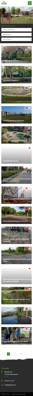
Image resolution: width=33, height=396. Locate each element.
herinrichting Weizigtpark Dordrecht (16, 221)
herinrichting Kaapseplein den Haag (16, 141)
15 (21, 354)
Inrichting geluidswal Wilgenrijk (14, 121)
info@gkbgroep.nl (10, 385)
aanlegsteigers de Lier (12, 161)
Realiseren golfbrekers (12, 60)
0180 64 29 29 (9, 381)
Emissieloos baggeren (11, 80)
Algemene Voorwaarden (19, 394)
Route (6, 377)
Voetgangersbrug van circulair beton (16, 341)
